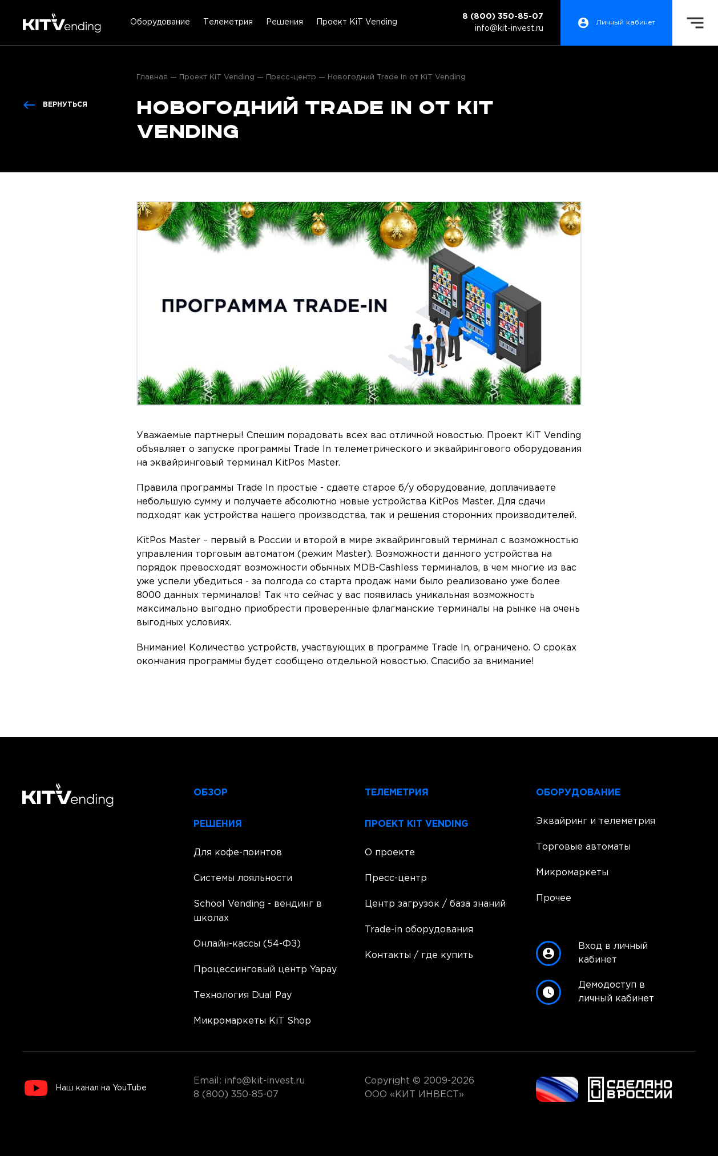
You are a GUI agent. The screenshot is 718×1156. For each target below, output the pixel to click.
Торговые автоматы (583, 847)
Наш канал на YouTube (86, 1088)
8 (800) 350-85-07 (502, 16)
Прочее (553, 898)
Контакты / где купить (419, 955)
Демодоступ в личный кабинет (595, 992)
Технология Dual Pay (242, 995)
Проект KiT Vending (356, 22)
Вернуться (54, 105)
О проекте (390, 852)
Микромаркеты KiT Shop (252, 1021)
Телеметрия (228, 22)
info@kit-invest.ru (509, 28)
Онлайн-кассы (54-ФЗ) (247, 944)
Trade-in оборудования (419, 929)
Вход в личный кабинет (592, 953)
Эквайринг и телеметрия (595, 821)
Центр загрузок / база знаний (435, 904)
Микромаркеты (572, 872)
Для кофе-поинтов (237, 852)
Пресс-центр (396, 878)
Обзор (210, 793)
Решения (284, 22)
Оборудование (160, 22)
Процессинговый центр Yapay (265, 969)
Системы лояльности (242, 878)
